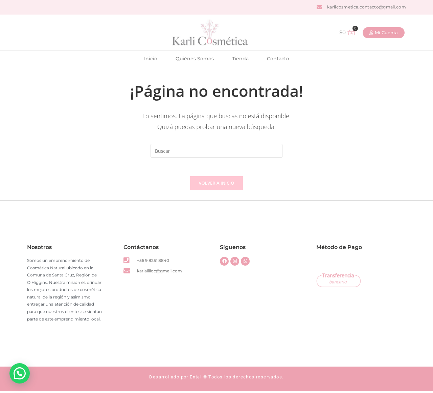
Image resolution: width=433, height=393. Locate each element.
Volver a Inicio (216, 185)
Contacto (278, 59)
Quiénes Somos (195, 59)
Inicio (150, 59)
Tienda (240, 59)
